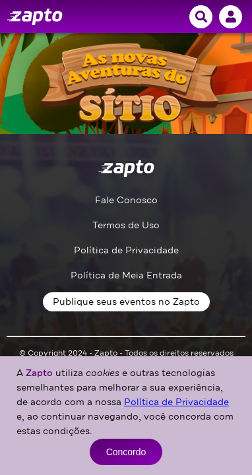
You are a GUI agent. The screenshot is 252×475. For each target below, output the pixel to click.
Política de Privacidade (126, 250)
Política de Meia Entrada (126, 275)
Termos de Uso (126, 225)
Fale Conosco (126, 200)
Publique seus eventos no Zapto (126, 302)
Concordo (126, 452)
